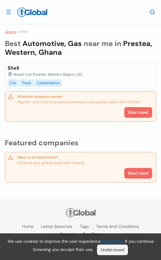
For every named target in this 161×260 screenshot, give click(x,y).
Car (13, 83)
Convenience (48, 83)
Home (28, 226)
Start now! (138, 173)
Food (26, 83)
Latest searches (56, 226)
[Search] (152, 12)
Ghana (10, 31)
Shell (13, 68)
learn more (112, 241)
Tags (84, 226)
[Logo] (32, 12)
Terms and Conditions (117, 226)
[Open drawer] (8, 12)
